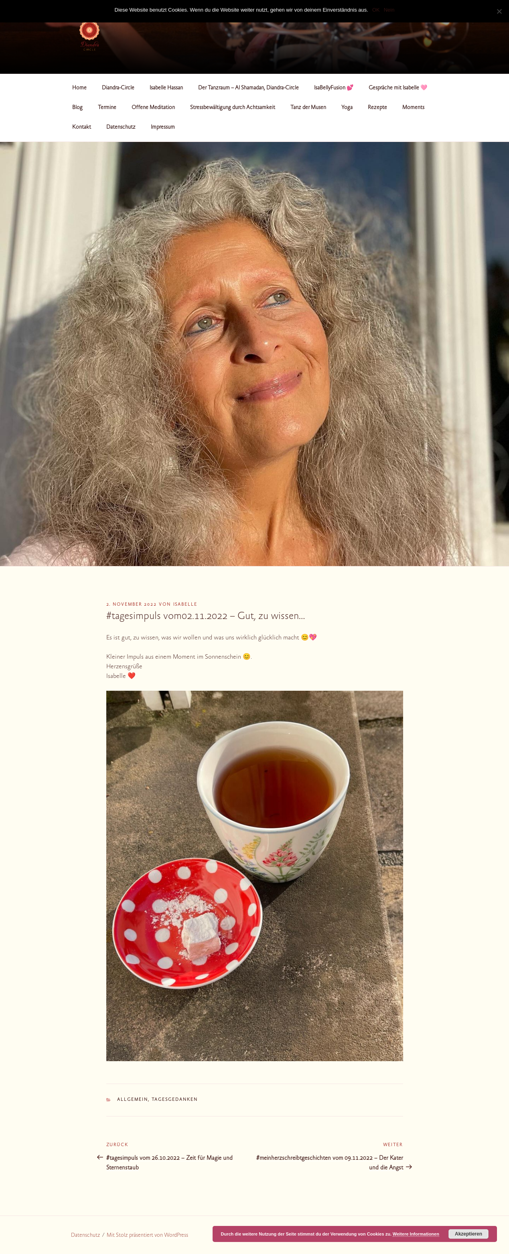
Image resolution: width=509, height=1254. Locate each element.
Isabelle (185, 605)
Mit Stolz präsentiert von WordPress (147, 1235)
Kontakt (81, 127)
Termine (107, 108)
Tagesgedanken (175, 1100)
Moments (413, 108)
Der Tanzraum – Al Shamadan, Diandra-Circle (248, 88)
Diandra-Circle (118, 88)
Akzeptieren (468, 1234)
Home (79, 88)
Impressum (163, 127)
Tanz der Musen (308, 108)
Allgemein (132, 1100)
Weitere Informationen (416, 1234)
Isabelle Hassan (166, 88)
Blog (77, 108)
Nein (389, 10)
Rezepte (377, 108)
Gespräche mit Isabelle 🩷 (398, 88)
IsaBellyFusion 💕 (333, 88)
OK (376, 10)
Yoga (347, 108)
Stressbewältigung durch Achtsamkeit (232, 108)
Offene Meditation (153, 108)
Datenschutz (121, 127)
